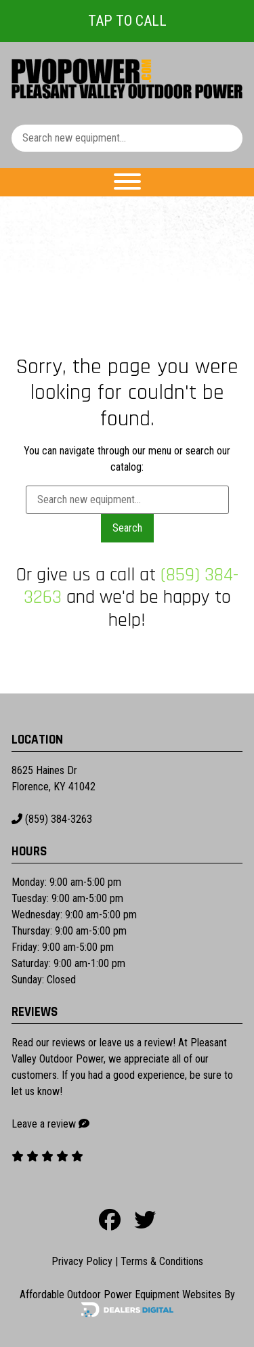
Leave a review (44, 1123)
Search (127, 527)
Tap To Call (127, 20)
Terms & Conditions (162, 1261)
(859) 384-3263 (52, 819)
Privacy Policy (81, 1261)
